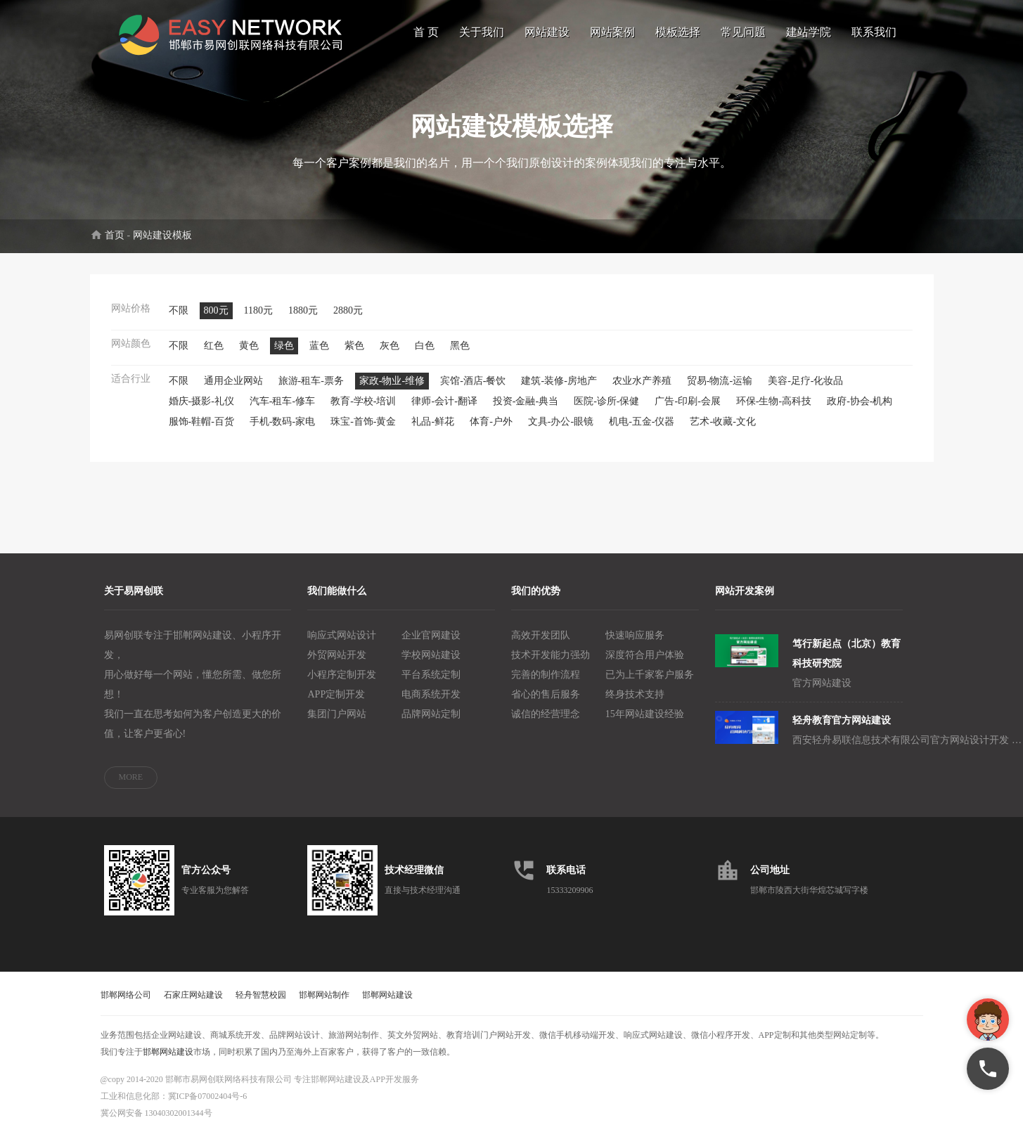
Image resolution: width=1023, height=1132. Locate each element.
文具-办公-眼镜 (560, 421)
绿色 (284, 345)
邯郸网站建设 (387, 995)
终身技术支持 (634, 694)
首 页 (426, 32)
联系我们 (873, 32)
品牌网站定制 (431, 714)
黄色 (249, 345)
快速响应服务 (634, 635)
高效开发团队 (540, 635)
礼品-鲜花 (432, 421)
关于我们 (481, 32)
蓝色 (319, 345)
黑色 (460, 345)
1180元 (258, 310)
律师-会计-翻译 (444, 401)
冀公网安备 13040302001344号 (156, 1113)
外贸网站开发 (336, 655)
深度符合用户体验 (644, 655)
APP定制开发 (336, 694)
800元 (216, 310)
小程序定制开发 (341, 674)
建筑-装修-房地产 (558, 380)
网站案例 (612, 32)
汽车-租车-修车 (282, 401)
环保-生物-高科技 (773, 401)
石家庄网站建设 (193, 995)
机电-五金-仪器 (641, 421)
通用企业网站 (233, 380)
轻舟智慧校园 (261, 995)
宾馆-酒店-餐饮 (473, 380)
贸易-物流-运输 (719, 380)
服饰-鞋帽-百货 (201, 421)
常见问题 (743, 32)
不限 (178, 310)
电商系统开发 (431, 694)
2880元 (348, 310)
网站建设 (547, 32)
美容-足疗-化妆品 (805, 380)
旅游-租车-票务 (311, 380)
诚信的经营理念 (545, 714)
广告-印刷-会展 (687, 401)
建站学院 (808, 32)
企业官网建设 (431, 635)
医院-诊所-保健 (606, 401)
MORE (131, 777)
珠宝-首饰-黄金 (363, 421)
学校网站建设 (431, 655)
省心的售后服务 (545, 694)
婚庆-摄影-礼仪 (201, 401)
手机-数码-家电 (282, 421)
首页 (114, 235)
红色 (214, 345)
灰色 (389, 345)
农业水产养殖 (641, 380)
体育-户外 (491, 421)
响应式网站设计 (341, 635)
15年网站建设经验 (644, 714)
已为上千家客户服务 (649, 674)
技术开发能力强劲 (550, 655)
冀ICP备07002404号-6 (207, 1096)
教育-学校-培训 (363, 401)
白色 (425, 345)
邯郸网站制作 (324, 995)
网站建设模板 (162, 235)
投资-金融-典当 (525, 401)
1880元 (303, 310)
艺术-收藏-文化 (722, 421)
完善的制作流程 (545, 674)
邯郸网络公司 (126, 995)
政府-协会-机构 (859, 401)
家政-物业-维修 (392, 380)
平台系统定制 (431, 674)
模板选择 (677, 32)
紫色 (354, 345)
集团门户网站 (336, 714)
